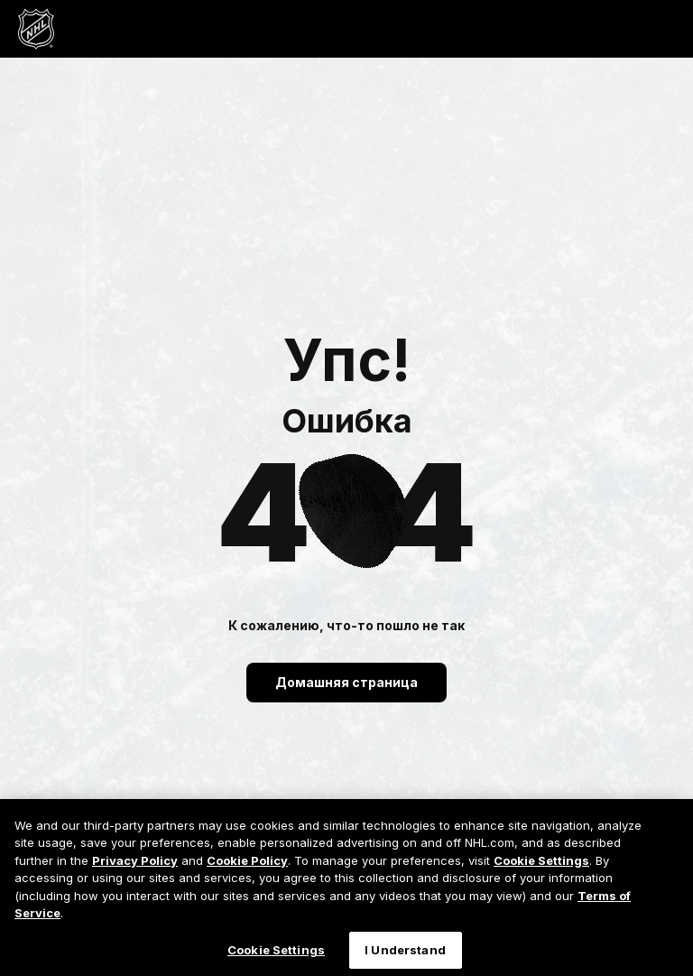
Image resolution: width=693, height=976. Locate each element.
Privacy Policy (135, 872)
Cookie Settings (541, 872)
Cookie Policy (247, 872)
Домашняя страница (346, 682)
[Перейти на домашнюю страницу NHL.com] (36, 29)
